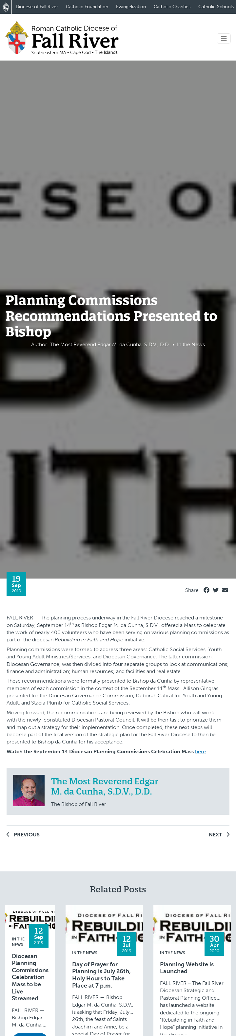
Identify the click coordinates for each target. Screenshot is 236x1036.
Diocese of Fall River (37, 6)
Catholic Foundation (87, 6)
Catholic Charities (172, 6)
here (200, 751)
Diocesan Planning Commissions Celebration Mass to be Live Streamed (30, 977)
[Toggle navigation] (224, 38)
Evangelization (131, 6)
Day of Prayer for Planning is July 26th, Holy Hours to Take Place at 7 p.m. (101, 975)
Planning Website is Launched (187, 968)
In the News (84, 953)
